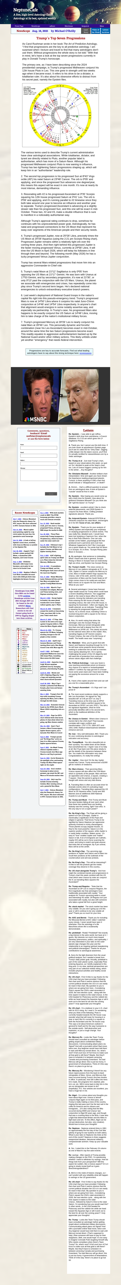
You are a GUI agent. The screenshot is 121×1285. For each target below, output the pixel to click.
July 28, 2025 (17, 551)
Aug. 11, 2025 (17, 572)
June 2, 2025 (44, 736)
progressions (86, 353)
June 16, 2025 (45, 758)
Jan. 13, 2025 (44, 523)
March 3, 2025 (45, 598)
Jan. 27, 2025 (44, 544)
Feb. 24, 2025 (45, 587)
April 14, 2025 (45, 662)
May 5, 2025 (44, 694)
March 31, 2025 (45, 640)
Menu (28, 605)
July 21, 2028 (17, 540)
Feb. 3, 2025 (44, 555)
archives (26, 595)
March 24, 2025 (45, 630)
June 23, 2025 (45, 768)
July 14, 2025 (17, 529)
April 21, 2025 (45, 672)
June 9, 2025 (44, 747)
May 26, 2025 (45, 726)
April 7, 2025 (45, 651)
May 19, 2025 (45, 715)
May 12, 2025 (45, 704)
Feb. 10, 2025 (44, 566)
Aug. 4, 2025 (17, 561)
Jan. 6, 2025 (44, 512)
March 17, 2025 (45, 619)
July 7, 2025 (44, 790)
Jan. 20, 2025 (44, 534)
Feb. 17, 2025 (44, 576)
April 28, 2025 (45, 683)
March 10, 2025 (45, 608)
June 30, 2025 (45, 779)
